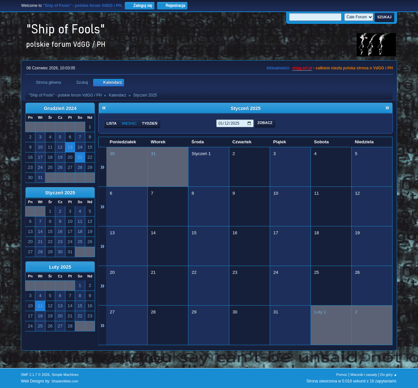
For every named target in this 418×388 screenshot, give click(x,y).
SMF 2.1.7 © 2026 (35, 375)
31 (153, 153)
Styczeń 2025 (60, 192)
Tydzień (149, 123)
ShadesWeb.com (65, 381)
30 (112, 153)
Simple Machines (65, 375)
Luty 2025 (60, 267)
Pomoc (341, 375)
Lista (111, 123)
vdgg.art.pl (302, 68)
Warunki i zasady (363, 375)
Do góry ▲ (388, 375)
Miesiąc (129, 123)
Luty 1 (320, 311)
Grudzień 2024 (60, 108)
